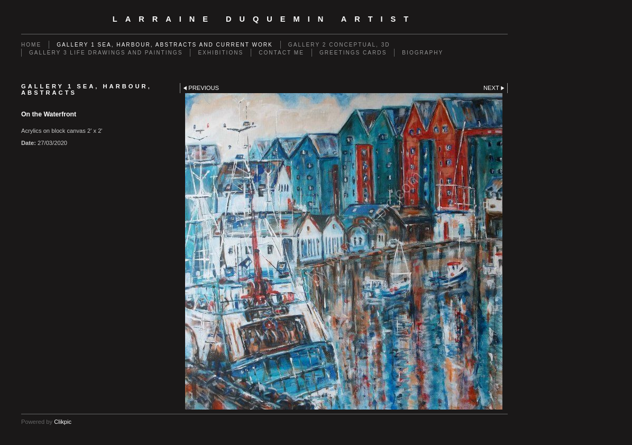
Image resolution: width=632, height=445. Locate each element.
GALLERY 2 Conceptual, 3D (339, 45)
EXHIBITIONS (220, 53)
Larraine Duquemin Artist (264, 19)
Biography (422, 53)
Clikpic (62, 422)
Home (31, 45)
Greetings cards (353, 53)
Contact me (281, 53)
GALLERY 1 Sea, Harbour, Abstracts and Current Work (165, 45)
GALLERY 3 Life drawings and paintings (105, 53)
